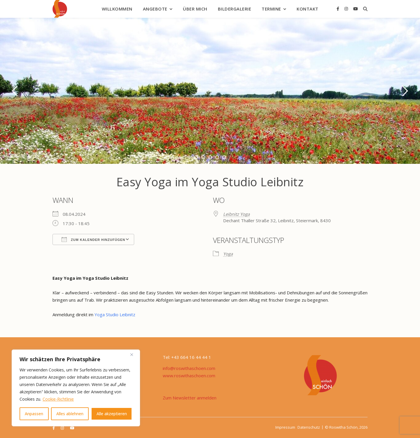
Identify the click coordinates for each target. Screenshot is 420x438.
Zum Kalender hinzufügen (93, 239)
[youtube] (355, 8)
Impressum (285, 427)
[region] (76, 388)
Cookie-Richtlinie (58, 399)
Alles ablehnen (69, 413)
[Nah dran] (133, 354)
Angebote (155, 9)
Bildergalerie (234, 9)
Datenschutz (309, 427)
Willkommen (117, 9)
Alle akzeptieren (112, 413)
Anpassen (34, 413)
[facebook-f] (338, 8)
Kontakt (307, 9)
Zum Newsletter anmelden (189, 398)
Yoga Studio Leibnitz (115, 314)
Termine (271, 9)
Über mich (195, 9)
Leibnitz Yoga (236, 214)
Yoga (228, 254)
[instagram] (346, 8)
